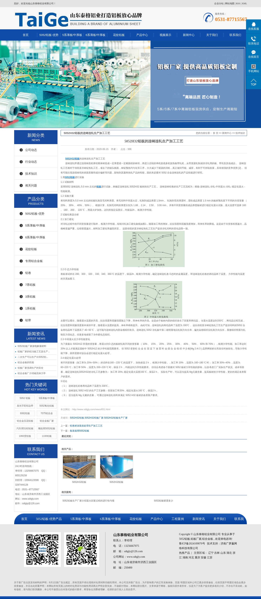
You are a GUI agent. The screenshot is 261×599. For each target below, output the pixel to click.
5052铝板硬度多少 (163, 500)
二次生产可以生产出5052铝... (33, 357)
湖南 (185, 557)
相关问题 (31, 185)
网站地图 (229, 3)
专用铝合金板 (34, 261)
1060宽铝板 (25, 436)
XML (244, 3)
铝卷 (28, 272)
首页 (26, 35)
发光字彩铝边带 (25, 405)
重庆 (197, 557)
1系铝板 (30, 308)
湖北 (229, 552)
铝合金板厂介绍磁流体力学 (32, 373)
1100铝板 (47, 436)
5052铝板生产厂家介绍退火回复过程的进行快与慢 (88, 500)
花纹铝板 (119, 35)
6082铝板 (25, 413)
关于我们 (212, 35)
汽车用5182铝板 (25, 428)
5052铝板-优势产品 (49, 519)
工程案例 (177, 519)
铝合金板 (207, 538)
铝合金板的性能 (26, 362)
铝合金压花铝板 (25, 421)
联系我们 (235, 35)
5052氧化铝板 (46, 405)
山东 (223, 552)
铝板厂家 (196, 538)
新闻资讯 (198, 519)
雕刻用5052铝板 (46, 428)
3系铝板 (30, 296)
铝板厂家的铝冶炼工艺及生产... (34, 351)
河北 (191, 557)
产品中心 (142, 35)
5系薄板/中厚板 (72, 35)
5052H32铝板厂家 (94, 417)
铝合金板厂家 (47, 421)
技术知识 (31, 173)
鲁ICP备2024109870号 (192, 543)
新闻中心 (189, 35)
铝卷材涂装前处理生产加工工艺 (86, 425)
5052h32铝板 (117, 482)
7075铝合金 (47, 413)
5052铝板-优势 (48, 35)
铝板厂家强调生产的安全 (30, 368)
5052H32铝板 (77, 417)
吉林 (217, 552)
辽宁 (211, 552)
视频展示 (165, 35)
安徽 (203, 557)
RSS (238, 3)
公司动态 (31, 149)
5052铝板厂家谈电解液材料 (32, 346)
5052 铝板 (25, 398)
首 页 (215, 133)
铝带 (28, 320)
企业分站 (219, 3)
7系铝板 (30, 284)
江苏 (209, 557)
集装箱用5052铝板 (79, 430)
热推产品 (184, 552)
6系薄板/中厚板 (96, 35)
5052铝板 (184, 538)
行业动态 (31, 161)
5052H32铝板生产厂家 (116, 417)
